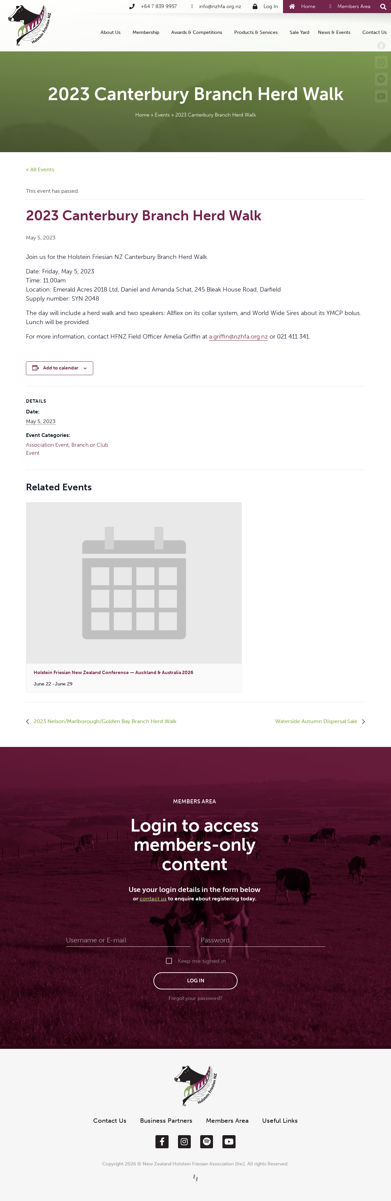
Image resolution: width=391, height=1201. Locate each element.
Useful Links (280, 1120)
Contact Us (374, 32)
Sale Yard (299, 32)
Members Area (227, 1120)
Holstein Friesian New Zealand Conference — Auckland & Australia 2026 (113, 672)
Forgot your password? (195, 998)
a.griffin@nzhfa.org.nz (238, 336)
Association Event (47, 445)
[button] (383, 6)
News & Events (336, 32)
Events (162, 115)
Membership (148, 32)
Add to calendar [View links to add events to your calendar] (60, 368)
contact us (153, 898)
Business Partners (166, 1120)
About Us (112, 32)
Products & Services (257, 32)
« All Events (40, 169)
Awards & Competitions (198, 32)
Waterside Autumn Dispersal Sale (317, 721)
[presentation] (134, 583)
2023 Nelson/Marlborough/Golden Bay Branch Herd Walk (104, 721)
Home (142, 115)
